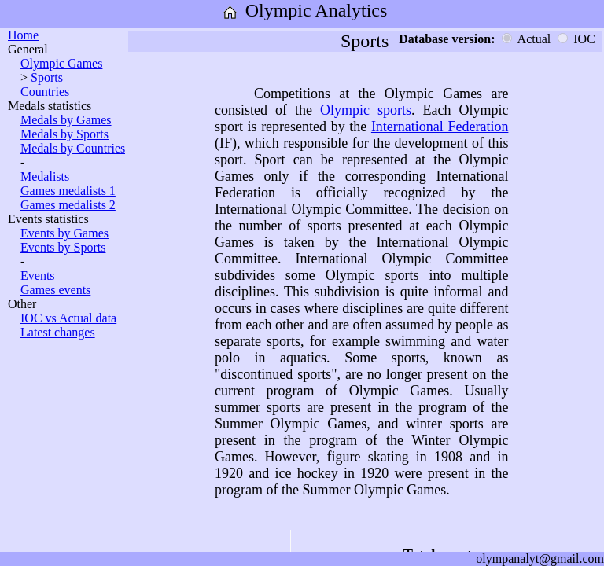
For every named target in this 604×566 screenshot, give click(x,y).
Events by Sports (62, 247)
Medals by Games (66, 120)
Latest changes (57, 332)
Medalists (44, 176)
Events (37, 275)
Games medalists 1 (68, 190)
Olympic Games (61, 63)
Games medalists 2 (68, 204)
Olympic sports (365, 110)
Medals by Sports (64, 134)
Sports (47, 77)
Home (23, 35)
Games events (55, 289)
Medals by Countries (72, 148)
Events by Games (64, 233)
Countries (44, 91)
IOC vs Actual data (68, 318)
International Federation (440, 126)
